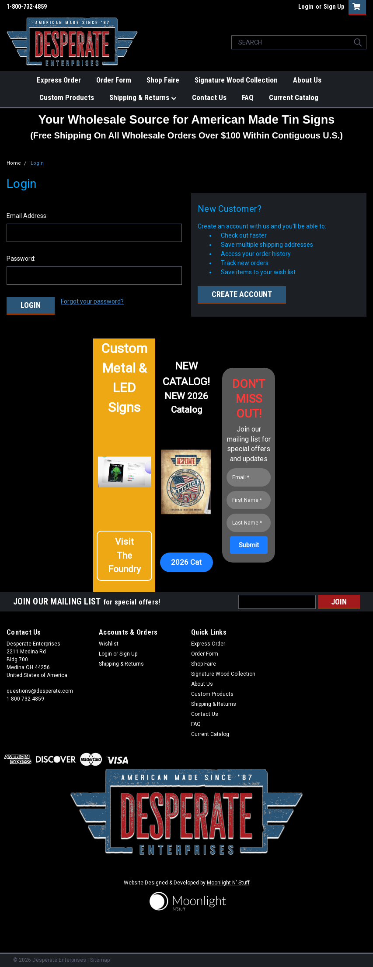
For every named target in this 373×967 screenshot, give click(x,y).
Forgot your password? (92, 301)
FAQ (248, 97)
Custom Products (66, 97)
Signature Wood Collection (236, 80)
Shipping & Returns (143, 98)
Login (306, 6)
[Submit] (249, 543)
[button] (124, 557)
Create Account (242, 294)
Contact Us (209, 97)
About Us (307, 80)
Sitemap (100, 958)
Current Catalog (293, 97)
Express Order (59, 80)
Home (14, 163)
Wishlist (109, 642)
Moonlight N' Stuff (228, 881)
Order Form (113, 80)
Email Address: (27, 215)
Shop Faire (162, 80)
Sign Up (334, 6)
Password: (21, 258)
